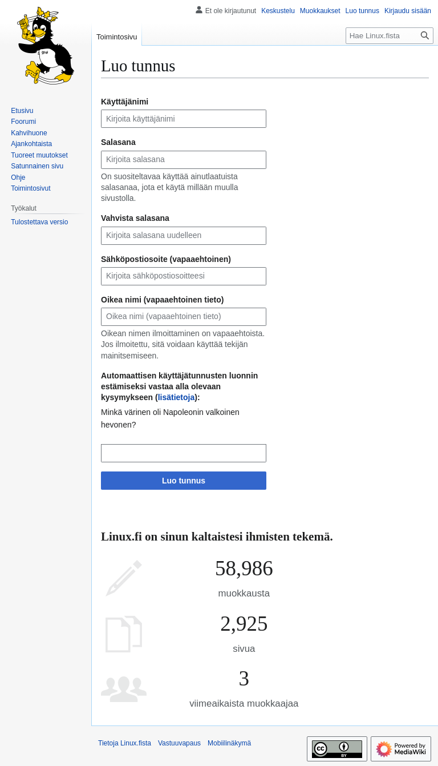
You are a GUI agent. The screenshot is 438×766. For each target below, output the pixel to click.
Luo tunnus (183, 480)
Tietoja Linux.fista (124, 743)
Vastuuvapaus (179, 743)
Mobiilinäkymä (229, 743)
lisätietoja (176, 397)
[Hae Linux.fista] (389, 35)
